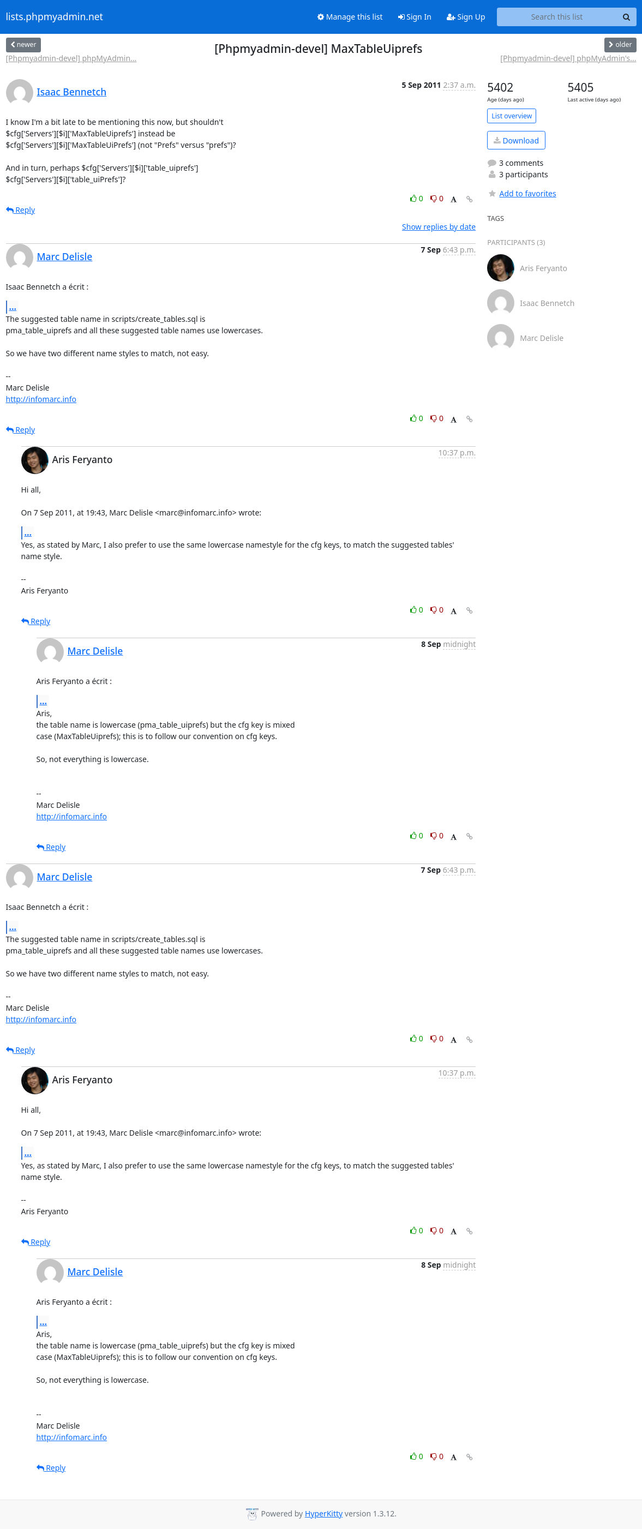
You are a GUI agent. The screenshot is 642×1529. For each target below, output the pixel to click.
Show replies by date (439, 226)
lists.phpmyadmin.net (54, 16)
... (13, 307)
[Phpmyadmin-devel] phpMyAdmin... (71, 58)
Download (516, 140)
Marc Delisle (65, 256)
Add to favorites (521, 193)
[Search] (627, 17)
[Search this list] (557, 17)
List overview (511, 116)
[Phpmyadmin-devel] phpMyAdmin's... (568, 58)
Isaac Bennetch (72, 91)
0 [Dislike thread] (436, 198)
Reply (20, 210)
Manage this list (350, 16)
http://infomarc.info (41, 399)
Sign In (414, 16)
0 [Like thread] (417, 198)
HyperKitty (324, 1513)
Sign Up (466, 16)
